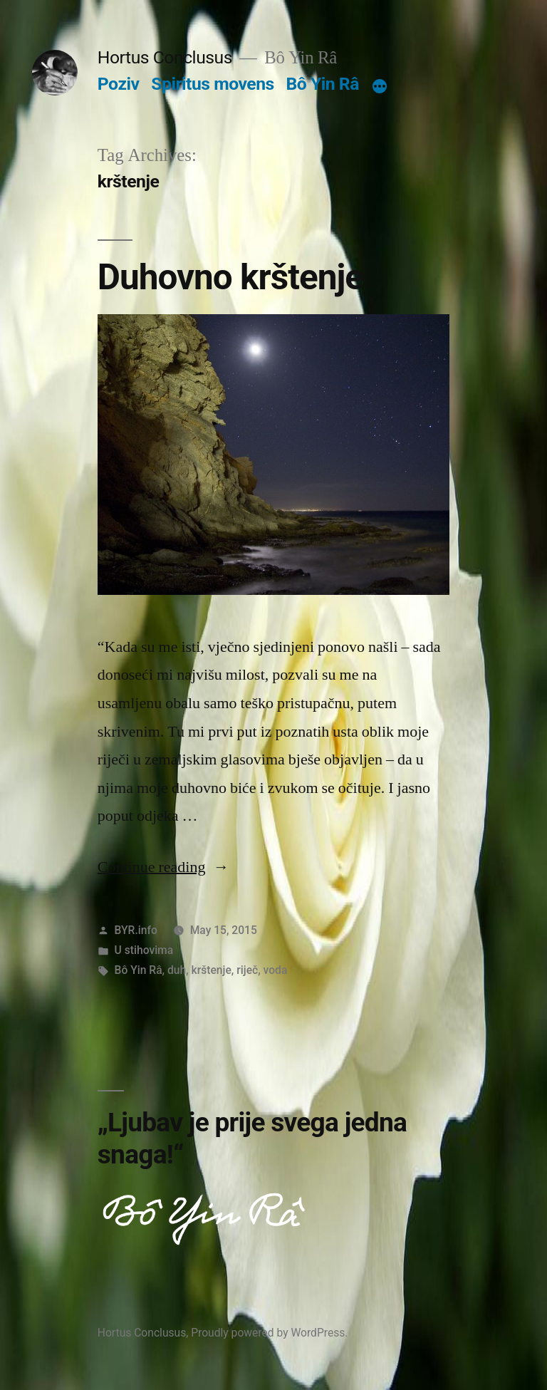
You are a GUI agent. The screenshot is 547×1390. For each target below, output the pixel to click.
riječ (247, 970)
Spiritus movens (212, 83)
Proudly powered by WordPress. (269, 1332)
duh (176, 970)
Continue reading (163, 867)
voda (276, 970)
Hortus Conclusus (165, 57)
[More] (379, 86)
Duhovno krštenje (230, 277)
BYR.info (136, 930)
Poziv (119, 83)
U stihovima (144, 950)
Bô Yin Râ (322, 83)
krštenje (211, 970)
